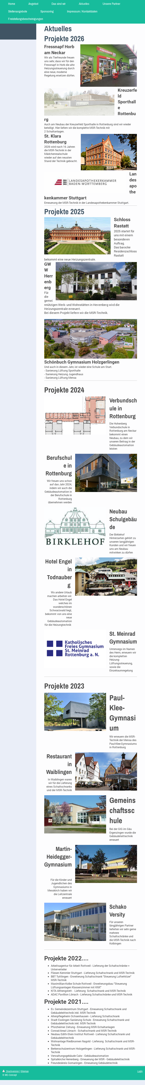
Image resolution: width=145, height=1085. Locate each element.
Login (140, 1071)
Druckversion (10, 1071)
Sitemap (25, 1071)
